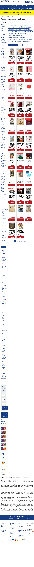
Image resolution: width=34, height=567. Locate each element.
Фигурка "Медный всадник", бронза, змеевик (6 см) (28, 110)
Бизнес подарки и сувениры (3, 67)
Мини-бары (3, 158)
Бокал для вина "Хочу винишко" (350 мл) (20, 144)
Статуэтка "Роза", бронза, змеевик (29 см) (20, 92)
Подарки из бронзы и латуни (3, 97)
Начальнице (4, 307)
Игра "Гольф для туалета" (20, 161)
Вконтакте (28, 534)
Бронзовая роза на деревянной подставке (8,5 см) (20, 127)
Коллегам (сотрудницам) (23, 25)
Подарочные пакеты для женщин (14, 41)
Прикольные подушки (22, 33)
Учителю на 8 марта (26, 41)
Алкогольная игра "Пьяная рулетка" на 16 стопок (12, 197)
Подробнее (23, 14)
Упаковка (19, 525)
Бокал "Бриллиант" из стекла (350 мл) (20, 196)
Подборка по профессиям (27, 31)
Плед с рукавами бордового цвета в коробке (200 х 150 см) (20, 110)
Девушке (4, 309)
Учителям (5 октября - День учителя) (4, 280)
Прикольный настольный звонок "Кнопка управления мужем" (12, 110)
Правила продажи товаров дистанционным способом (21, 534)
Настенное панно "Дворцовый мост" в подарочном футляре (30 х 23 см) (29, 59)
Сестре (3, 305)
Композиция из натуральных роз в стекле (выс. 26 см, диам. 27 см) (20, 180)
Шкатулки (2, 142)
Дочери (3, 301)
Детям (10, 8)
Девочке (4, 303)
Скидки (2, 84)
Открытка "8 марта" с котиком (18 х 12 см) (12, 92)
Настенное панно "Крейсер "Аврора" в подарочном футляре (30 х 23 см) (28, 163)
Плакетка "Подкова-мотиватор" (11, 179)
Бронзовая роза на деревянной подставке (12, 214)
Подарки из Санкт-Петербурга (3, 47)
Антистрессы (3, 173)
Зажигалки (3, 163)
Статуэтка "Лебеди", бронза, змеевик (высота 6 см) (12, 127)
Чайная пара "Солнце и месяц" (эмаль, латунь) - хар (20, 75)
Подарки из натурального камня (3, 102)
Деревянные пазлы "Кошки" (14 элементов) (20, 231)
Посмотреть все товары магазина (4, 415)
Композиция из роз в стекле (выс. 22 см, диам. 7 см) (29, 214)
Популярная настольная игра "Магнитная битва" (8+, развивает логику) (28, 181)
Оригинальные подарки (12, 25)
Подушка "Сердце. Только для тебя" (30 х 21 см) (28, 92)
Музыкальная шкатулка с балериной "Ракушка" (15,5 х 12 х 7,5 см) (29, 145)
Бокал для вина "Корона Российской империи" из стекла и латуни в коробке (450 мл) (28, 198)
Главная (2, 16)
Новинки (27, 8)
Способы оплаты (4, 530)
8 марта (3, 247)
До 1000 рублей (26, 29)
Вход (29, 5)
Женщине (7, 8)
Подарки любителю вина (4, 260)
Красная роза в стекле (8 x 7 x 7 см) (12, 57)
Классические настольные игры (3, 118)
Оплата (24, 5)
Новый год (4, 237)
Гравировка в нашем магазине (31, 10)
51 (21, 241)
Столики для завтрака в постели (4, 266)
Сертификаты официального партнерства (12, 535)
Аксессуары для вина (12, 33)
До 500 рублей (18, 29)
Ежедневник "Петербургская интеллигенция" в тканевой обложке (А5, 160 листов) (12, 233)
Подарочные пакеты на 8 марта (14, 31)
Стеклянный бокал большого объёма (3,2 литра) (20, 58)
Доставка (19, 5)
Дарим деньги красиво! (2, 191)
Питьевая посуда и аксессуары (3, 123)
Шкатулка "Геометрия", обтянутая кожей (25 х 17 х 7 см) (20, 215)
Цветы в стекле (22, 37)
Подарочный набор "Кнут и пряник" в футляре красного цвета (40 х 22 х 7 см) (28, 128)
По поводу (8, 16)
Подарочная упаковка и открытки (3, 196)
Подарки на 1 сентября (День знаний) (3, 223)
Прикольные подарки (22, 23)
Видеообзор (28, 49)
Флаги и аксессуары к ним (3, 114)
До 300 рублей (11, 29)
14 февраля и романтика (4, 240)
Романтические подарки (13, 37)
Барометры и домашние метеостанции (3, 167)
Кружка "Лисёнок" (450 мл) (12, 161)
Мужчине (3, 8)
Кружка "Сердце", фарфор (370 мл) (12, 75)
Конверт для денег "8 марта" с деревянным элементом (28, 75)
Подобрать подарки (5, 408)
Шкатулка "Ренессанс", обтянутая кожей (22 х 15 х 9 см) (12, 145)
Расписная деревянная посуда (3, 133)
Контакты (2, 526)
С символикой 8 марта (4, 288)
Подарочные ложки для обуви (3, 152)
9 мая (3, 227)
